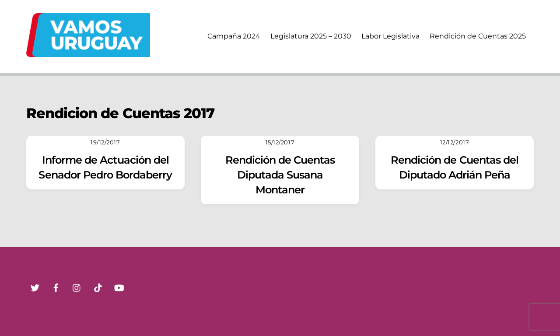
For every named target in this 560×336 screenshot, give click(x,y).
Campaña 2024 (233, 36)
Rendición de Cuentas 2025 (478, 36)
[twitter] (35, 287)
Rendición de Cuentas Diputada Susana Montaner (280, 175)
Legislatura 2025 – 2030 (310, 36)
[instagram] (77, 287)
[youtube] (119, 287)
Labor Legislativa (390, 36)
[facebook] (56, 287)
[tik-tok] (98, 287)
